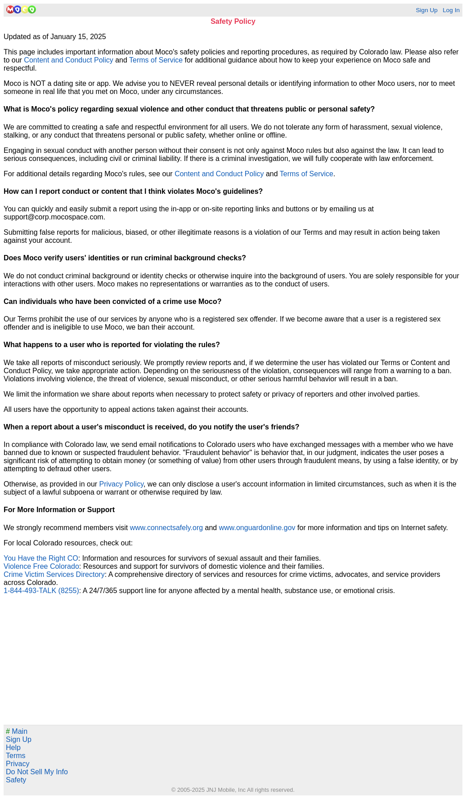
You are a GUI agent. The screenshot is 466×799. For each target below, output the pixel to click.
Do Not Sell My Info (37, 772)
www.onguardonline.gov (257, 527)
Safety (16, 780)
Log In (451, 10)
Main (16, 731)
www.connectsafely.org (166, 527)
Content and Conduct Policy (68, 60)
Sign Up (426, 10)
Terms (16, 755)
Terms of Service (156, 60)
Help (13, 747)
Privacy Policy (121, 484)
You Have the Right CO (41, 558)
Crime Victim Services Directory (54, 574)
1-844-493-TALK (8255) (41, 590)
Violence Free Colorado (41, 566)
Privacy (17, 764)
